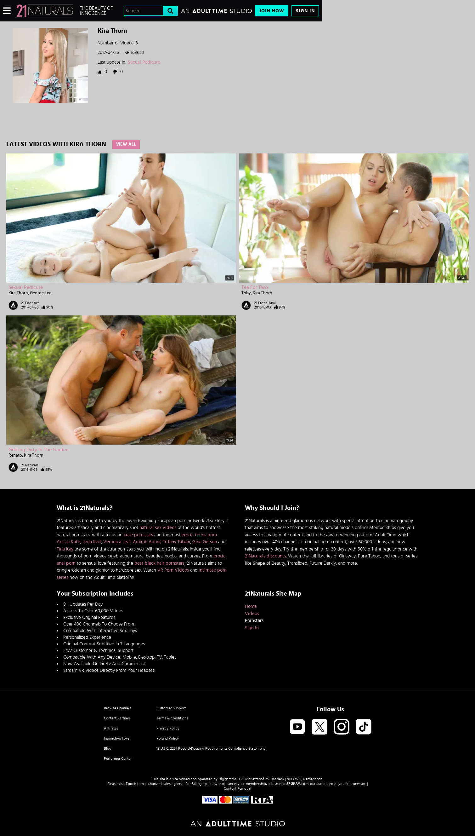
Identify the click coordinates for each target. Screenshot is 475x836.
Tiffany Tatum (176, 541)
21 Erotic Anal (265, 303)
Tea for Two (254, 287)
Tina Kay (65, 549)
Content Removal (237, 788)
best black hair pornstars (159, 563)
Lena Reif (91, 541)
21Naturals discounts (265, 556)
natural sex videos (157, 527)
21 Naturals (29, 465)
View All (126, 144)
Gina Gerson (204, 541)
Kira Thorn (18, 293)
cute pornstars (138, 535)
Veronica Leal (117, 541)
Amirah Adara (147, 541)
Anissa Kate (68, 541)
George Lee (40, 293)
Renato (15, 455)
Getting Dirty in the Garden (38, 449)
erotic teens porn (199, 535)
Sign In (305, 11)
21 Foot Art (30, 303)
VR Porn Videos (173, 570)
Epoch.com (135, 784)
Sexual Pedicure (144, 62)
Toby (246, 293)
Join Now (271, 11)
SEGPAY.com (297, 784)
